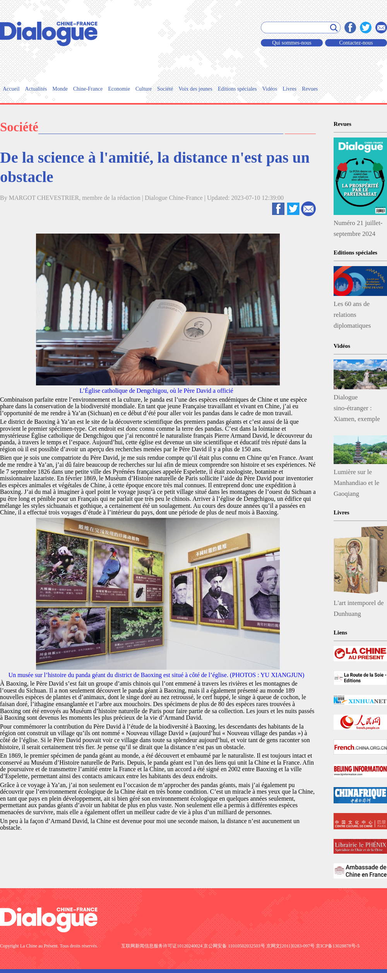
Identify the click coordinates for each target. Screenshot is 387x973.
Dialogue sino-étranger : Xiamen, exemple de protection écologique (357, 410)
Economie (119, 89)
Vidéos (269, 89)
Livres (289, 89)
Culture (143, 89)
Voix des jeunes (195, 89)
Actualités (36, 89)
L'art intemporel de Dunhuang (359, 608)
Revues (310, 89)
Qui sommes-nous (292, 43)
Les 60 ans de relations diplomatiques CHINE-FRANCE (358, 316)
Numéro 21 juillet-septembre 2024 (358, 228)
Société (165, 89)
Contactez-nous (356, 43)
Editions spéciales (237, 89)
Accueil (11, 89)
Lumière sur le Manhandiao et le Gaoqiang (356, 482)
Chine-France (88, 89)
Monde (60, 89)
